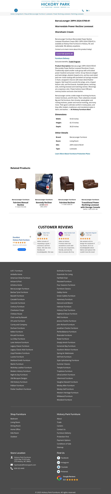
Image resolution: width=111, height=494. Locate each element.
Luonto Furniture (17, 359)
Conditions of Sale (64, 447)
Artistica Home (16, 285)
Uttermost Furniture (65, 381)
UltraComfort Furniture (66, 377)
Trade (59, 425)
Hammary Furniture (65, 300)
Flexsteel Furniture (64, 282)
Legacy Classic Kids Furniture (22, 351)
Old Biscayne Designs (19, 381)
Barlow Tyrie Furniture (20, 293)
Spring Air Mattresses (65, 355)
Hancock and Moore (65, 304)
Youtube (64, 471)
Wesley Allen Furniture (66, 388)
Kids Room (15, 436)
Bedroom (14, 422)
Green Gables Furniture (66, 296)
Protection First (63, 440)
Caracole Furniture (18, 304)
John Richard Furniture (66, 326)
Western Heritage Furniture (68, 395)
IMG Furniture (62, 318)
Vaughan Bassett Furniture (68, 384)
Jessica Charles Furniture (67, 322)
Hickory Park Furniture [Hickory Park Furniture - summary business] (21, 240)
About (59, 422)
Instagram (65, 466)
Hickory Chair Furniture (66, 311)
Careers (60, 429)
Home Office (16, 433)
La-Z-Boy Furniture (18, 340)
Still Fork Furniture (64, 359)
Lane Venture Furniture (20, 344)
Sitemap (60, 451)
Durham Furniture (18, 329)
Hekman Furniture (64, 307)
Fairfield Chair (62, 278)
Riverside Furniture (64, 337)
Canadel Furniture (18, 300)
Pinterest (64, 475)
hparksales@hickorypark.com (26, 469)
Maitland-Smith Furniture (21, 362)
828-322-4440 (19, 473)
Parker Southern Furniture (21, 392)
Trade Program (74, 62)
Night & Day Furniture (19, 377)
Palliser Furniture (17, 388)
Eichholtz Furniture (64, 271)
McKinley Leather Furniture (22, 370)
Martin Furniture (17, 366)
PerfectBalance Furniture (67, 333)
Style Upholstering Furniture (68, 362)
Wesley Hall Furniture (65, 392)
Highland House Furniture (67, 315)
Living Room (15, 425)
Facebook (65, 461)
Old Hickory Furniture (19, 384)
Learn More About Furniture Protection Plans (72, 154)
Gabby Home (62, 293)
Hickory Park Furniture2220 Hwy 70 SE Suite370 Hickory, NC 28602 (23, 463)
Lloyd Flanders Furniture (20, 355)
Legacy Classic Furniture (20, 348)
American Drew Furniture (21, 278)
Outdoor (14, 440)
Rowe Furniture (63, 340)
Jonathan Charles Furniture (68, 329)
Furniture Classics (64, 289)
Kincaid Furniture (17, 337)
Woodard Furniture (65, 403)
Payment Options (64, 443)
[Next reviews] (99, 242)
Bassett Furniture (18, 296)
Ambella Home (17, 274)
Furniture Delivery (62, 58)
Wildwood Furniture (65, 399)
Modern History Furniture (21, 373)
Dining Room (16, 429)
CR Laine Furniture (18, 322)
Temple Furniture (64, 370)
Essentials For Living (65, 274)
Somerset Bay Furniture (66, 348)
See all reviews (21, 249)
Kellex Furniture (17, 333)
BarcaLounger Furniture (20, 199)
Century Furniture (18, 307)
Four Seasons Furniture (66, 285)
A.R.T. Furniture (17, 271)
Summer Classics (64, 366)
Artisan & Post (16, 282)
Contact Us (61, 433)
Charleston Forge (17, 311)
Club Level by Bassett (19, 318)
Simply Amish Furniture (66, 344)
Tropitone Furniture (65, 373)
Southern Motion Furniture (68, 351)
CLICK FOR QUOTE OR (64, 54)
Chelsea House (17, 315)
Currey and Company (19, 326)
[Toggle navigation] (16, 10)
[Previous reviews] (35, 242)
